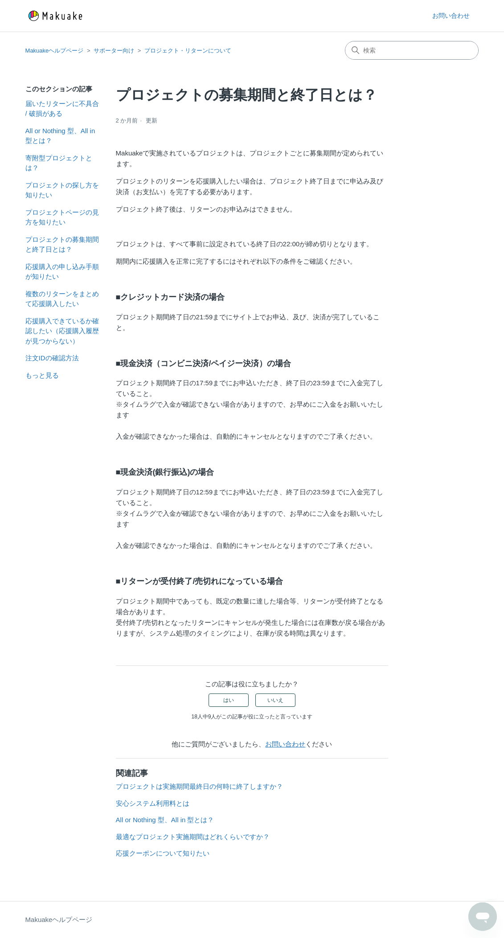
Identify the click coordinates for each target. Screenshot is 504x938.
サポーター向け (114, 50)
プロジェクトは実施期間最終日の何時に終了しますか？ (199, 786)
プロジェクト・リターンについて (187, 50)
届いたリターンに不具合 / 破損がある (62, 109)
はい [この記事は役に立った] (228, 700)
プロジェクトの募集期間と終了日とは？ (62, 244)
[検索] (411, 50)
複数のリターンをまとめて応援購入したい (62, 299)
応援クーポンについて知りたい (162, 853)
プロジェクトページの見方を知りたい (62, 217)
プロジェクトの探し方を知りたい (62, 190)
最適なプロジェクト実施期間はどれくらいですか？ (193, 836)
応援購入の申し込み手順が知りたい (62, 272)
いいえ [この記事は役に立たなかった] (275, 700)
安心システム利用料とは (152, 803)
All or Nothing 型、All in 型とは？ (60, 136)
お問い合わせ (451, 15)
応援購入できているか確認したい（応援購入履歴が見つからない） (62, 331)
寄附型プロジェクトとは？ (58, 163)
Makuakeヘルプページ (54, 50)
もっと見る (42, 375)
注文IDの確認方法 (52, 358)
